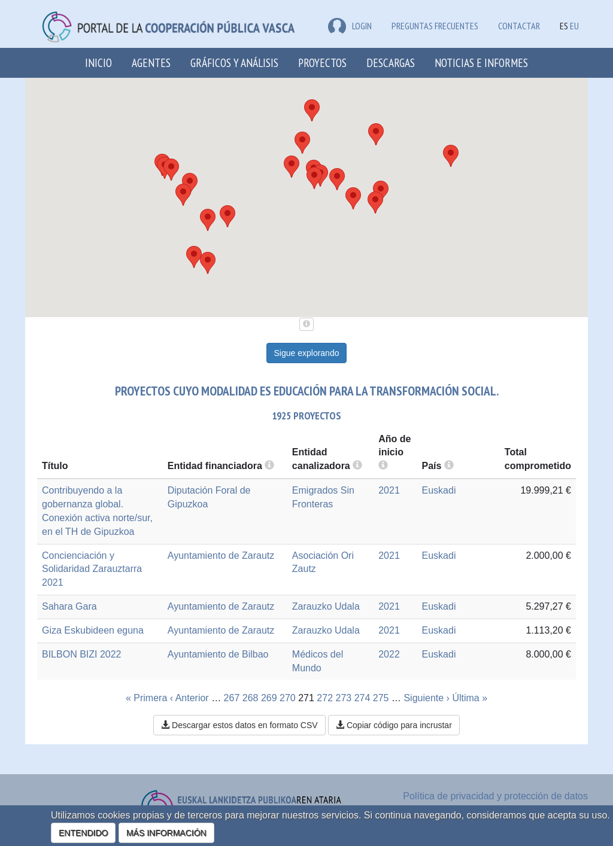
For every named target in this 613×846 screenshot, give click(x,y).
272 (325, 698)
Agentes (151, 62)
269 (269, 698)
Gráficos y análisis (234, 62)
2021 (389, 490)
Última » (469, 698)
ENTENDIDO (83, 833)
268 (250, 698)
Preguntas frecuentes (435, 26)
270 (288, 698)
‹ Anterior (189, 698)
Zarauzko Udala (326, 606)
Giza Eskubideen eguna (93, 630)
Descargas (390, 62)
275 (381, 698)
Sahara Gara (69, 606)
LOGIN (350, 26)
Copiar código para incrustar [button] (394, 725)
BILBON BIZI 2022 (82, 654)
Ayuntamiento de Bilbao (218, 654)
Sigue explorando (306, 353)
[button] (451, 156)
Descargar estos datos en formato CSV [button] (239, 725)
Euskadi (439, 490)
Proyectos (322, 62)
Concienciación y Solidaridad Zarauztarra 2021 (92, 569)
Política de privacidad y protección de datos (495, 796)
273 (344, 698)
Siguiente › (426, 698)
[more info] (383, 466)
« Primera (146, 698)
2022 (389, 654)
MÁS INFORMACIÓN (166, 833)
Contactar (519, 26)
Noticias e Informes (481, 62)
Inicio (98, 62)
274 (362, 698)
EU (574, 26)
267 (232, 698)
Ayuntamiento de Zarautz (221, 555)
